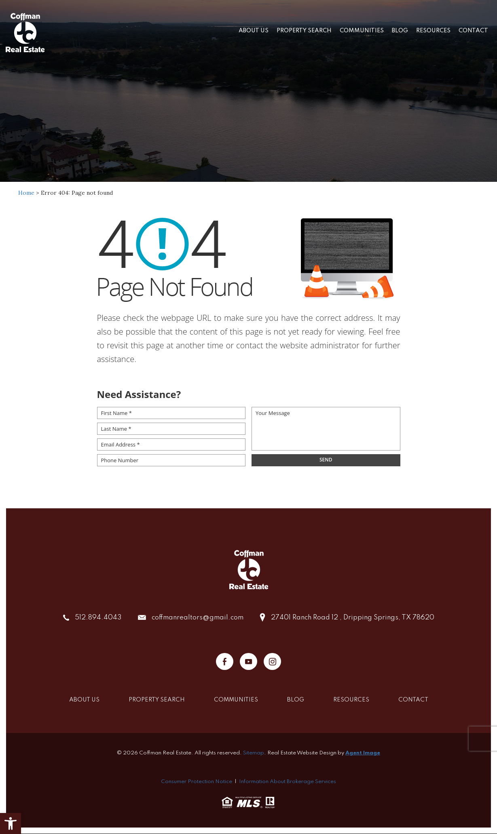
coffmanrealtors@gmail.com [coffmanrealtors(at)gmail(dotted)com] (197, 617)
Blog (400, 31)
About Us (254, 31)
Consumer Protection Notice (196, 781)
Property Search (304, 31)
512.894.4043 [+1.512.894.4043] (98, 617)
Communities (362, 31)
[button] (10, 823)
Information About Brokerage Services (287, 781)
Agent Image (362, 753)
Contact (473, 31)
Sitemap (253, 753)
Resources (433, 31)
